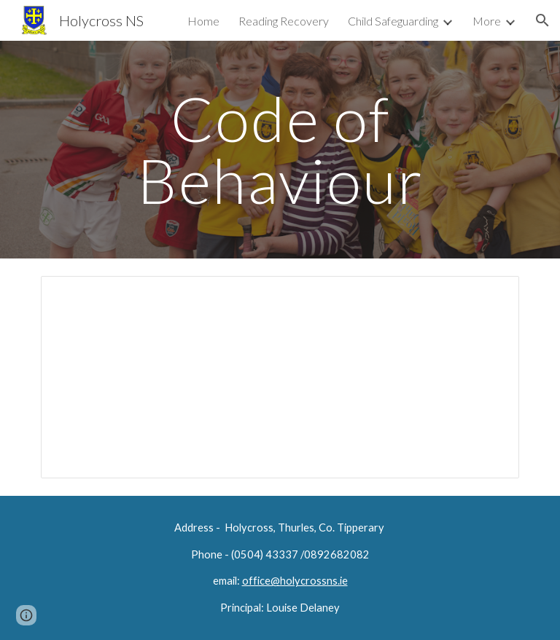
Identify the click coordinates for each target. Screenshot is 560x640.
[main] (279, 150)
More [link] (486, 21)
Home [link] (203, 21)
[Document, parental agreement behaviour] (279, 377)
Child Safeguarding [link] (393, 21)
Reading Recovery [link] (283, 21)
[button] (542, 20)
